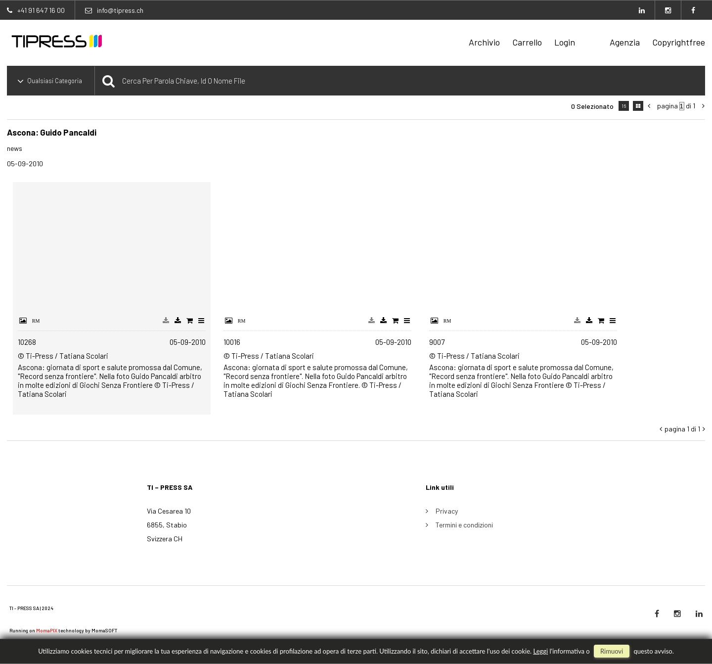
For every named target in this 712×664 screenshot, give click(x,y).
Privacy (447, 511)
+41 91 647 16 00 (41, 10)
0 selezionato (592, 106)
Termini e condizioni (464, 525)
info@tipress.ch (120, 10)
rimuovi (611, 651)
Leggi (540, 651)
